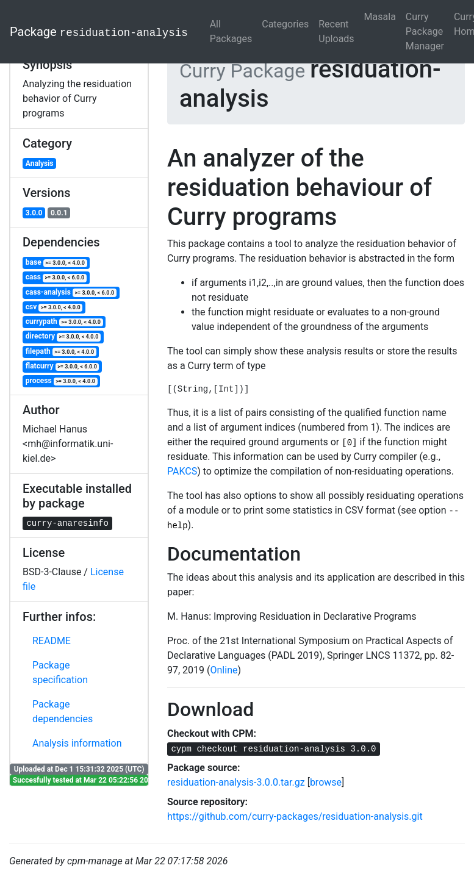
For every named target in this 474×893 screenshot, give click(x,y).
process (62, 381)
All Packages (231, 31)
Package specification (60, 672)
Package (99, 31)
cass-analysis (71, 292)
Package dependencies (62, 711)
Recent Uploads (336, 31)
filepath (61, 351)
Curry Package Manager (425, 31)
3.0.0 (34, 213)
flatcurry (62, 366)
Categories (285, 24)
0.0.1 (59, 213)
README (51, 641)
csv (54, 307)
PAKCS (182, 471)
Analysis (40, 163)
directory (63, 336)
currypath (64, 321)
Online (224, 670)
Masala (380, 17)
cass (56, 277)
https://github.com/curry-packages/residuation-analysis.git (295, 816)
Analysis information (76, 743)
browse (326, 782)
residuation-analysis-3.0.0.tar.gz (236, 782)
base (56, 262)
